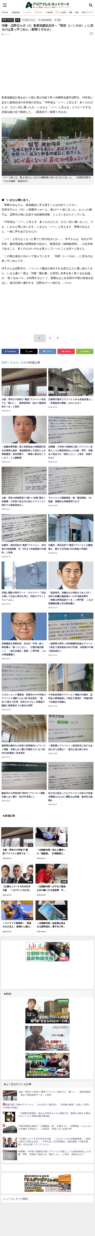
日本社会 (4, 12)
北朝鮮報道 (15, 12)
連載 (70, 12)
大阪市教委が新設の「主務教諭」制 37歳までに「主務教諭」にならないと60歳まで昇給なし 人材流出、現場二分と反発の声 (55, 1087)
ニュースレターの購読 (15, 1159)
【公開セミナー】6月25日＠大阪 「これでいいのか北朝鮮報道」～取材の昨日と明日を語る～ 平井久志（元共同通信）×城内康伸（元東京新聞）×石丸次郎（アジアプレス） (54, 1102)
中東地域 (49, 12)
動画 (77, 12)
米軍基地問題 (46, 20)
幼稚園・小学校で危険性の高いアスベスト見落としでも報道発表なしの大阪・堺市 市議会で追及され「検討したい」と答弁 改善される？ (54, 1113)
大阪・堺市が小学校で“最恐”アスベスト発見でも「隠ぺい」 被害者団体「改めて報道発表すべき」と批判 (54, 1053)
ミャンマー (27, 12)
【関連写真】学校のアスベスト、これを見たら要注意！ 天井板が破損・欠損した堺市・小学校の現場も (47, 1066)
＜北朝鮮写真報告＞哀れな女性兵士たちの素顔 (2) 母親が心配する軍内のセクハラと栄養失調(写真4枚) (54, 1074)
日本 (17, 20)
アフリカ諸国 (61, 12)
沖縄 (58, 20)
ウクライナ (38, 12)
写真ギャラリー (87, 12)
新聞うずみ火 (8, 20)
